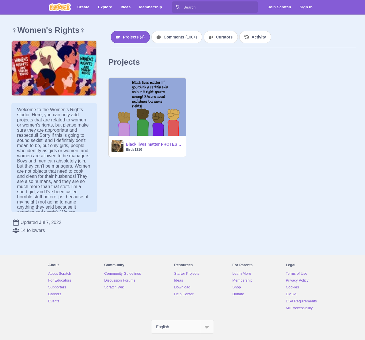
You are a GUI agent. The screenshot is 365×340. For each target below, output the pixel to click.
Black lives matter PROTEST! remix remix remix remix (154, 144)
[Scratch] (59, 7)
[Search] (177, 7)
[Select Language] (182, 327)
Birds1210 (134, 150)
